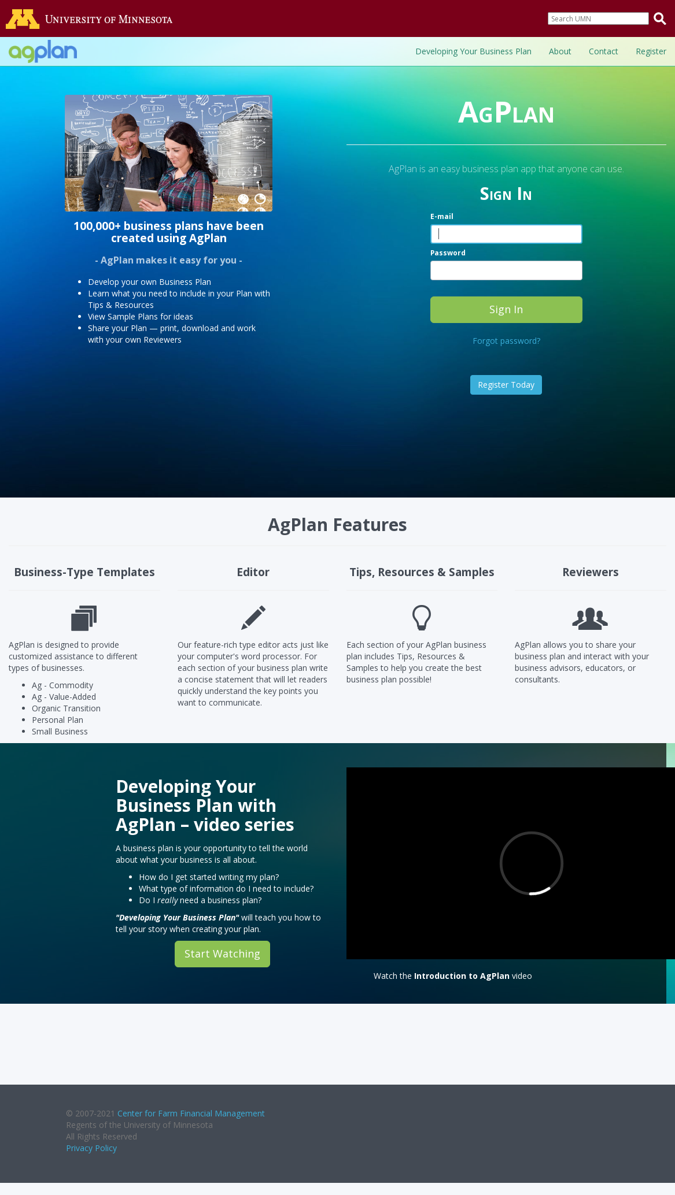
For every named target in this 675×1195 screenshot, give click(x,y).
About (560, 51)
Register (651, 51)
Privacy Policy (91, 1147)
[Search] (598, 18)
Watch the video (453, 975)
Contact (603, 51)
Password (448, 252)
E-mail (441, 216)
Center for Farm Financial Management (191, 1113)
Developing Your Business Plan (473, 51)
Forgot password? (506, 340)
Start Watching (222, 953)
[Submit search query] (660, 18)
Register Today (506, 384)
